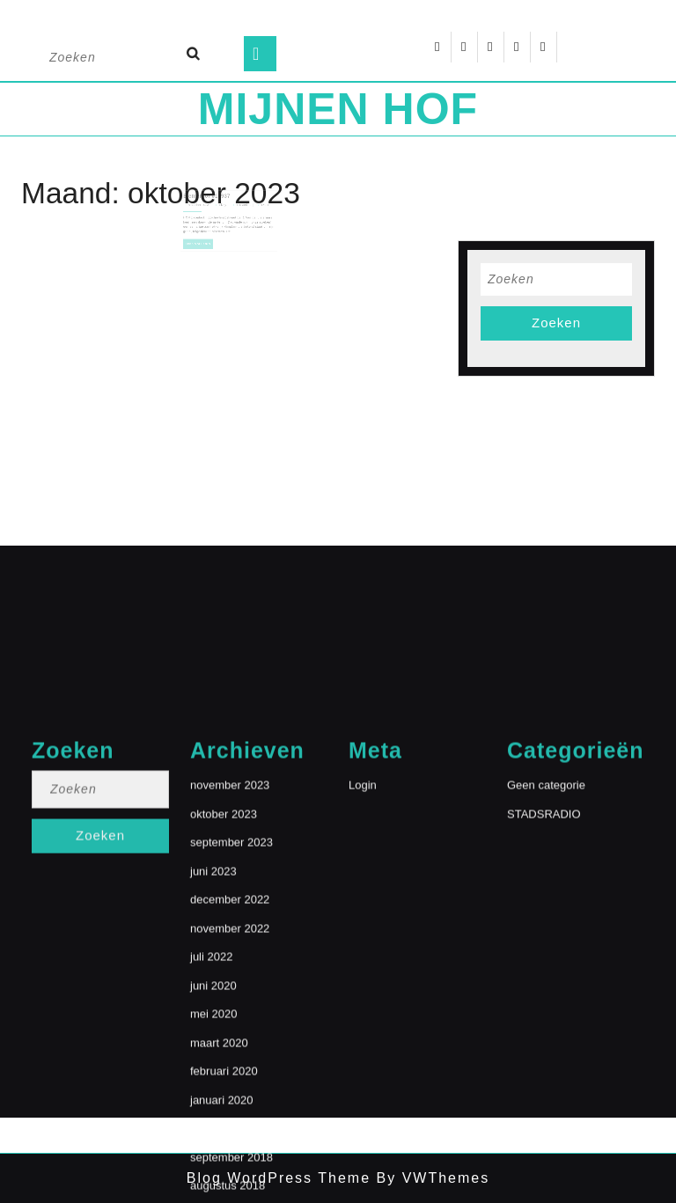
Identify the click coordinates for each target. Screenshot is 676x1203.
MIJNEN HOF (338, 109)
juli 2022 (211, 1078)
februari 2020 (224, 1192)
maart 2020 (219, 1163)
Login (363, 906)
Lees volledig (204, 244)
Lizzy (224, 210)
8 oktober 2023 (203, 210)
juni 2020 (213, 1106)
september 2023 (231, 964)
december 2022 (229, 1021)
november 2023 (229, 906)
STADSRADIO (544, 935)
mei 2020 (213, 1135)
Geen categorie (546, 906)
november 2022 (229, 1049)
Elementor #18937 (210, 203)
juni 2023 (213, 992)
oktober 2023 (223, 935)
